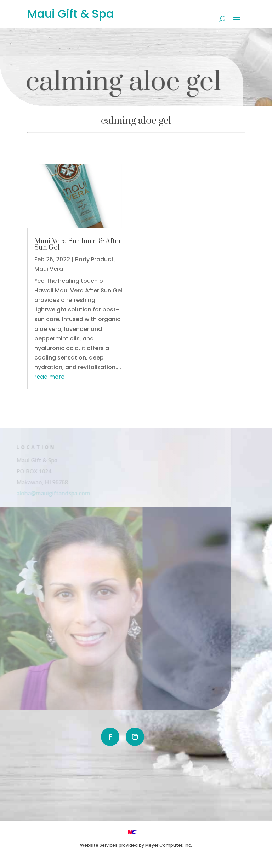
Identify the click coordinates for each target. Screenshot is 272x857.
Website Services (99, 845)
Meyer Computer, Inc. (168, 845)
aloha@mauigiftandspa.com (47, 493)
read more (49, 377)
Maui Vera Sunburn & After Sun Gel (78, 244)
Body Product (94, 259)
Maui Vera (48, 269)
